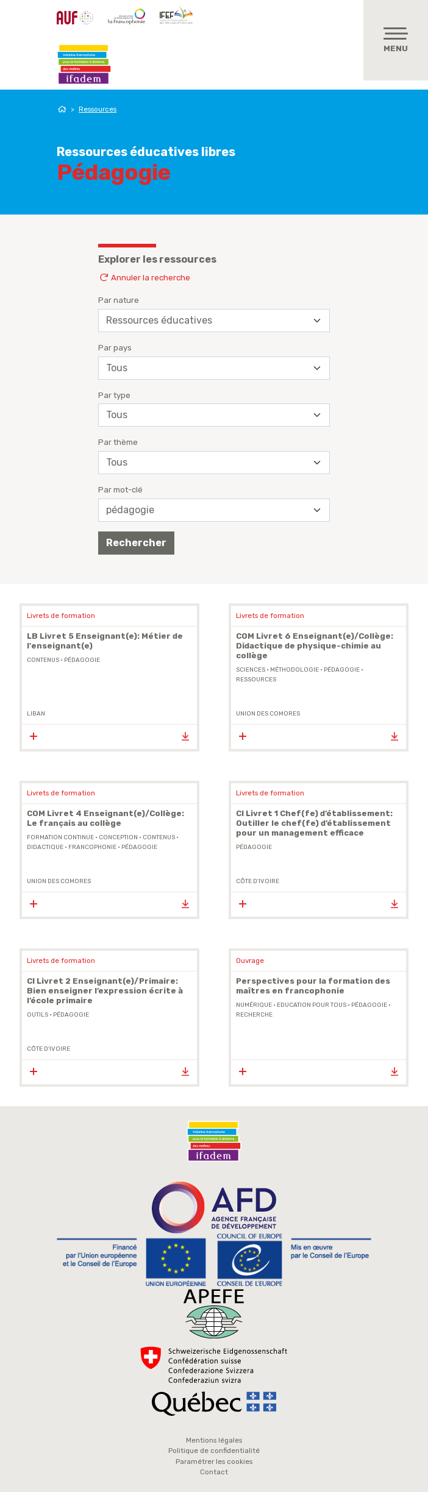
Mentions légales (214, 1440)
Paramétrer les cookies (214, 1461)
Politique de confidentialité (214, 1450)
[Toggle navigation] (395, 40)
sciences (250, 669)
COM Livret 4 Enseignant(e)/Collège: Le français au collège (105, 818)
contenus (43, 660)
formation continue (60, 837)
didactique (45, 847)
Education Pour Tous (311, 1005)
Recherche (254, 1014)
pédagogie (82, 660)
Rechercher (136, 543)
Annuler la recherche (144, 277)
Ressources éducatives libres (146, 151)
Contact (214, 1472)
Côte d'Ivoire (257, 881)
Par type (114, 395)
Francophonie (92, 847)
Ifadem (84, 64)
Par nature (118, 300)
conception (118, 837)
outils (37, 1014)
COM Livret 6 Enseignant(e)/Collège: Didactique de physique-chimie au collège (314, 645)
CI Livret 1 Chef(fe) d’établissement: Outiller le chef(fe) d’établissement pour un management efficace (314, 823)
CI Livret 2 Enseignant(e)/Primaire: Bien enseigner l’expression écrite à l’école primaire (105, 990)
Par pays (115, 347)
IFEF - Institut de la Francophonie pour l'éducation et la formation (178, 14)
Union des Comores (268, 713)
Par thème (118, 442)
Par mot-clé (120, 489)
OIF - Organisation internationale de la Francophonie (126, 16)
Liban (36, 713)
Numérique (254, 1005)
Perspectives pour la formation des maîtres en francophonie (313, 985)
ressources (256, 679)
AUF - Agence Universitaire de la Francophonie (75, 17)
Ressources (97, 109)
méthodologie (294, 669)
